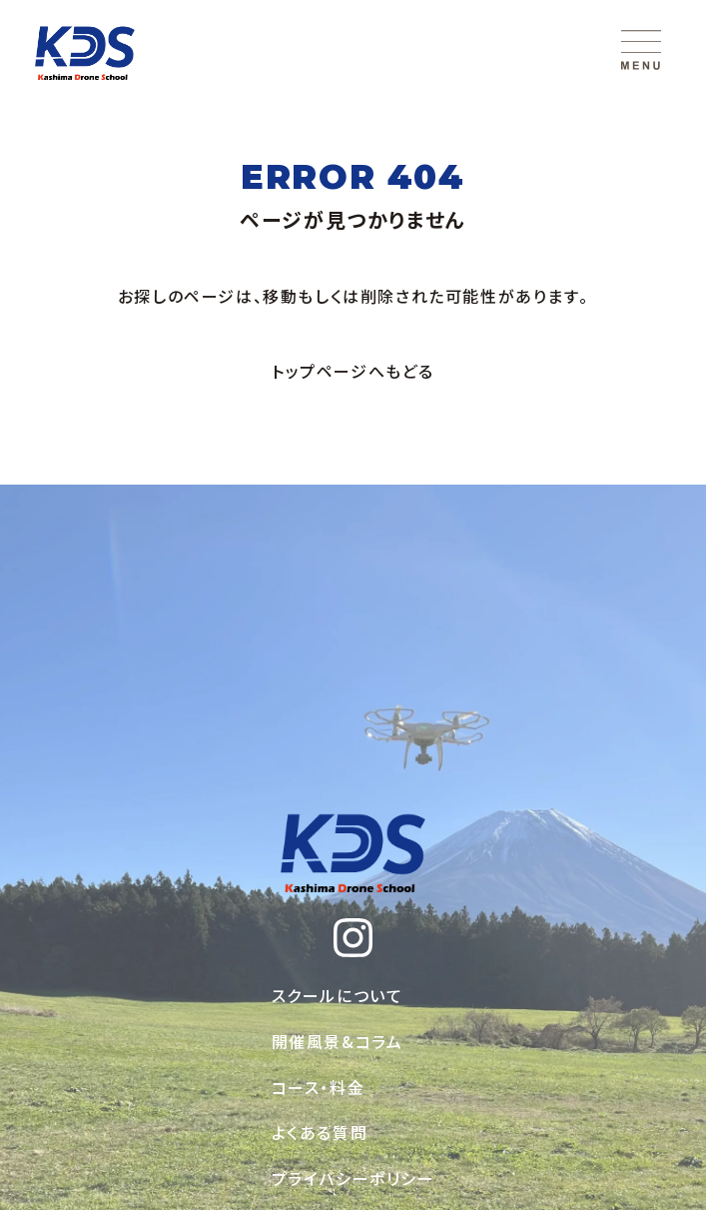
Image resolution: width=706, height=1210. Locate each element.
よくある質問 (320, 1132)
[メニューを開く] (641, 50)
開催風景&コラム (337, 1041)
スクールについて (337, 995)
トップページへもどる (353, 371)
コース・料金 (318, 1087)
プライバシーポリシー (353, 1178)
